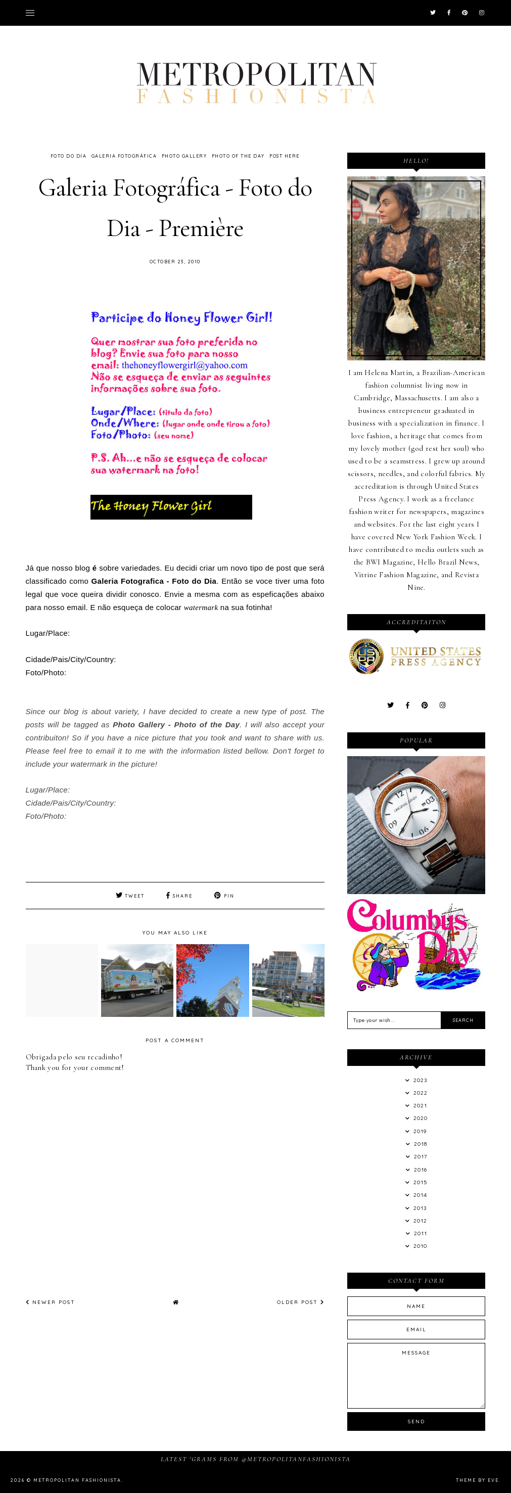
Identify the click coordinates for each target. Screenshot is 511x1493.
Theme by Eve (477, 1480)
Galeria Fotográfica (124, 156)
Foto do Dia (69, 156)
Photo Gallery (184, 156)
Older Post (300, 1302)
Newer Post (50, 1302)
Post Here (284, 156)
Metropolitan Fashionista (77, 1480)
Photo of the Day (238, 156)
